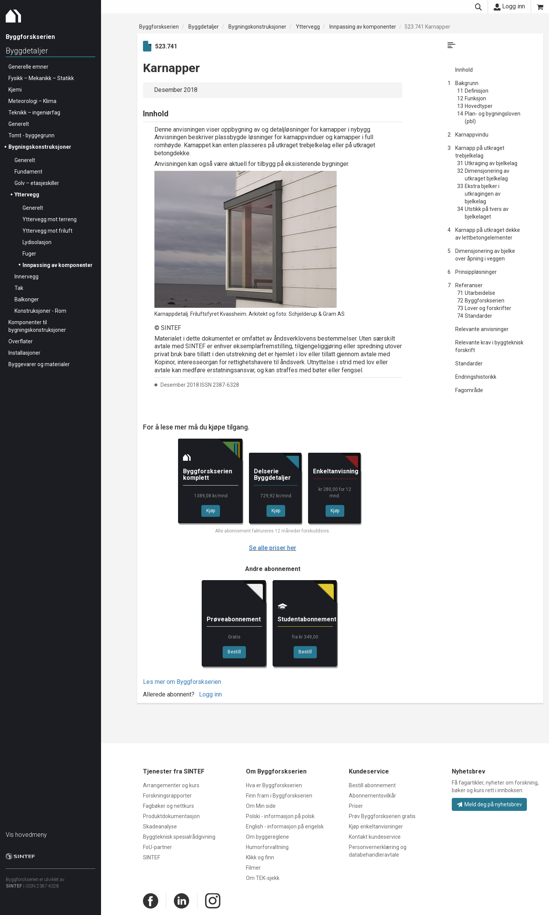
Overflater (20, 341)
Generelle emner (28, 67)
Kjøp (210, 510)
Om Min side (261, 806)
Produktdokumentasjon (171, 816)
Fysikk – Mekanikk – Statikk (41, 78)
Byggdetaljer (27, 50)
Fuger (29, 254)
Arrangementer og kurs (171, 785)
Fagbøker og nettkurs (168, 806)
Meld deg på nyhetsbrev (489, 804)
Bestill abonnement (372, 785)
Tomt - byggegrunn (31, 135)
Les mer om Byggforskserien (182, 681)
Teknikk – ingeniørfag (34, 112)
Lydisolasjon (36, 242)
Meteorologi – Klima (32, 101)
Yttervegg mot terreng (49, 219)
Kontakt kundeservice (375, 837)
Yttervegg (26, 194)
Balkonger (26, 299)
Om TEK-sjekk (262, 878)
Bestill (234, 651)
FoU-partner (157, 847)
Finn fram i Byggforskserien (279, 796)
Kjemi (15, 90)
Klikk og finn (260, 857)
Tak (18, 288)
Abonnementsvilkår (372, 796)
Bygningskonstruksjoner (39, 147)
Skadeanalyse (160, 826)
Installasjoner (24, 353)
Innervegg (26, 276)
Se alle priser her (272, 548)
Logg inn (509, 6)
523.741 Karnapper (427, 27)
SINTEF (14, 886)
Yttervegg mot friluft (47, 231)
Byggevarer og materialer (39, 364)
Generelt (18, 124)
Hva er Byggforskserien (274, 785)
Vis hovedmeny (26, 834)
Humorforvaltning (267, 847)
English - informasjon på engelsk (285, 826)
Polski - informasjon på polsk (280, 816)
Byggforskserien (159, 27)
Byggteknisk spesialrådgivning (179, 837)
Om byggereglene (267, 837)
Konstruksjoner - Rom (40, 311)
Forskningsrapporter (167, 796)
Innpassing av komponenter (57, 265)
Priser (356, 806)
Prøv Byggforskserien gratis (382, 816)
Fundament (28, 172)
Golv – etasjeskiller (36, 183)
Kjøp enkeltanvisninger (376, 826)
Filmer (253, 868)
